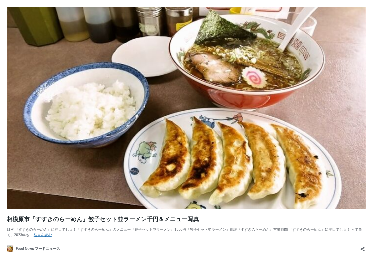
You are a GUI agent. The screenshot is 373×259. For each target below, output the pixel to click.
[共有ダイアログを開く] (362, 247)
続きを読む (43, 235)
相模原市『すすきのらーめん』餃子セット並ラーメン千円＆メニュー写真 (103, 219)
